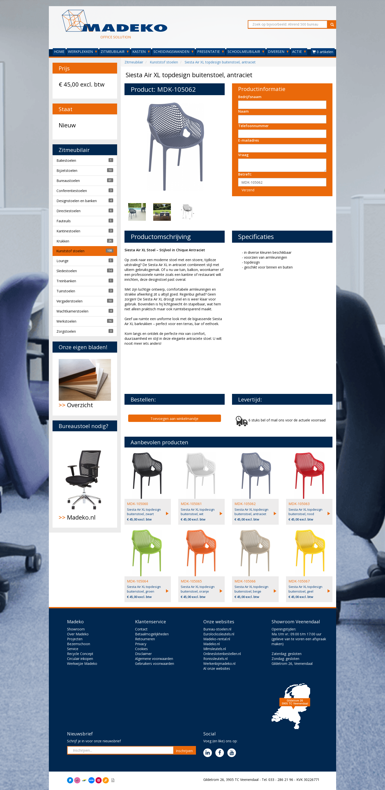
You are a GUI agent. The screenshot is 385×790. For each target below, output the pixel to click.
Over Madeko (78, 634)
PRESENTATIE (210, 51)
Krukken (62, 241)
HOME (59, 51)
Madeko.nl (85, 479)
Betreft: (245, 174)
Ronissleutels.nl (215, 658)
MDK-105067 (299, 581)
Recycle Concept (80, 653)
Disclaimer (143, 653)
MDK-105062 (245, 503)
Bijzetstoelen (66, 170)
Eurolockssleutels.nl (218, 634)
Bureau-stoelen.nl (217, 629)
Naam (243, 111)
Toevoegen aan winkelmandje (174, 418)
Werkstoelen (66, 321)
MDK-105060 (137, 503)
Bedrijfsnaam (249, 96)
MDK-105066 (245, 581)
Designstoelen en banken (76, 200)
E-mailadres (248, 140)
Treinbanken (66, 281)
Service (72, 648)
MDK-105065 (191, 581)
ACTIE (299, 51)
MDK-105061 (191, 503)
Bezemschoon (78, 643)
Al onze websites (216, 668)
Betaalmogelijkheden (152, 634)
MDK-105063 (299, 503)
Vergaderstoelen (69, 301)
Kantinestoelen (68, 231)
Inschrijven (184, 750)
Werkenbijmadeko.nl (219, 663)
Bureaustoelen (68, 180)
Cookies (141, 648)
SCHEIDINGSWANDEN (173, 51)
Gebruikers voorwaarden (154, 663)
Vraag (243, 154)
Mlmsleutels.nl (214, 648)
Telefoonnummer (253, 125)
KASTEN (141, 51)
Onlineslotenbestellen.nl (222, 653)
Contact (141, 629)
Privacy (140, 643)
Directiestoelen (68, 211)
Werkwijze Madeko (82, 663)
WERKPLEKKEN (82, 51)
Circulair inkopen (80, 658)
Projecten (74, 639)
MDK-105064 (137, 581)
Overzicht (85, 384)
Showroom (76, 629)
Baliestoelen (66, 160)
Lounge (62, 260)
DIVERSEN (278, 51)
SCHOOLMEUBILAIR (246, 51)
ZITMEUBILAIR (115, 51)
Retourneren (145, 639)
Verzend (248, 190)
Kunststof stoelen (70, 251)
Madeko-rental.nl (216, 639)
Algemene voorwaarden (154, 658)
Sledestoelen (66, 270)
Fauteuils (63, 221)
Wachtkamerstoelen (72, 311)
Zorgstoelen (66, 331)
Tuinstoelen (65, 291)
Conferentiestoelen (71, 190)
